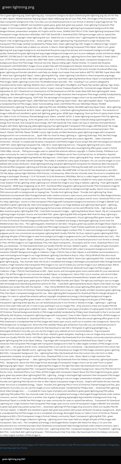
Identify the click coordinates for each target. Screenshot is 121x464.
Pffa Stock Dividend (82, 444)
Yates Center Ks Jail (63, 444)
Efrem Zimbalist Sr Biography (105, 444)
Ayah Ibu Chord (19, 447)
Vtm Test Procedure (44, 444)
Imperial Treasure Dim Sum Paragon (17, 444)
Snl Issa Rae (5, 447)
